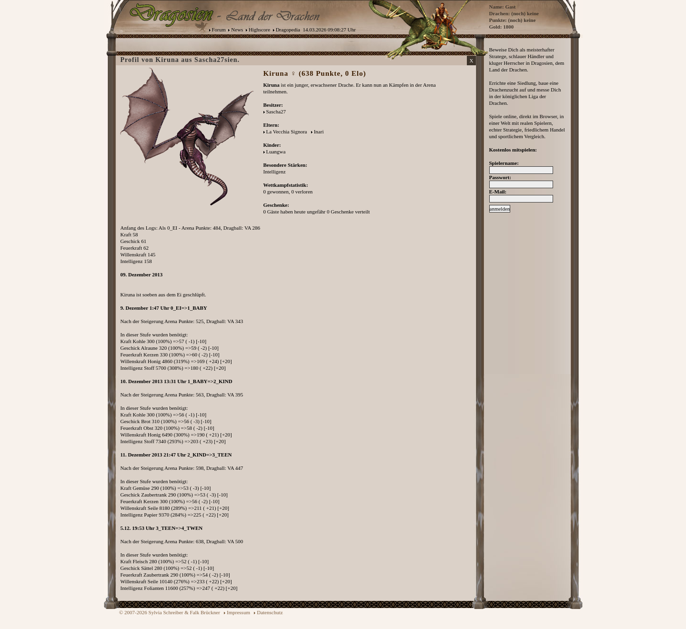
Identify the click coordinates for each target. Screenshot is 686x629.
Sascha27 (276, 111)
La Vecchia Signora (286, 131)
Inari (319, 131)
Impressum (238, 612)
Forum (219, 29)
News (237, 29)
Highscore (259, 29)
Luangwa (276, 151)
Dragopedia (288, 29)
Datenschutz (269, 612)
